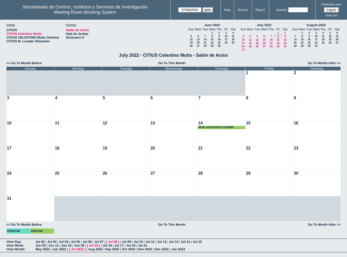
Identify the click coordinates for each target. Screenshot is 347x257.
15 (212, 39)
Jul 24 (131, 245)
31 (243, 49)
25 (233, 42)
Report (260, 10)
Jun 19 (66, 245)
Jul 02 (40, 242)
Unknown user (331, 4)
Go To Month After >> (324, 63)
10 (226, 36)
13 (198, 39)
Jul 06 (87, 242)
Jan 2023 (178, 249)
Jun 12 (53, 245)
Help (227, 10)
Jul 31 (142, 245)
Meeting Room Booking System (85, 12)
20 (198, 42)
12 (191, 39)
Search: (281, 10)
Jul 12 (162, 242)
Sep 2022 (112, 249)
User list (331, 15)
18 (233, 39)
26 (191, 46)
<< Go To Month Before (24, 63)
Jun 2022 (59, 249)
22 (212, 42)
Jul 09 (126, 242)
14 (205, 39)
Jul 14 (185, 242)
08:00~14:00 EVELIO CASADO (216, 127)
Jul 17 (119, 245)
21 (205, 42)
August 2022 (316, 25)
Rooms (243, 10)
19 (191, 42)
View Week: (15, 245)
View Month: (15, 249)
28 (205, 46)
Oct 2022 (128, 249)
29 (212, 46)
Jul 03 (51, 242)
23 (219, 42)
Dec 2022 (162, 249)
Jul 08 (112, 242)
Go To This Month (172, 63)
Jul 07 (99, 242)
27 (198, 46)
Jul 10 (138, 242)
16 (219, 39)
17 (226, 39)
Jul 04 (63, 242)
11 (233, 36)
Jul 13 (173, 242)
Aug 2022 (95, 249)
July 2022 (264, 25)
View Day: (14, 242)
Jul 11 (150, 242)
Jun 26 (79, 245)
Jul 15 (197, 242)
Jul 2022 (77, 249)
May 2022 (42, 249)
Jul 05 (75, 242)
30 (219, 46)
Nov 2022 (145, 249)
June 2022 (212, 25)
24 (226, 42)
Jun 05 (40, 245)
